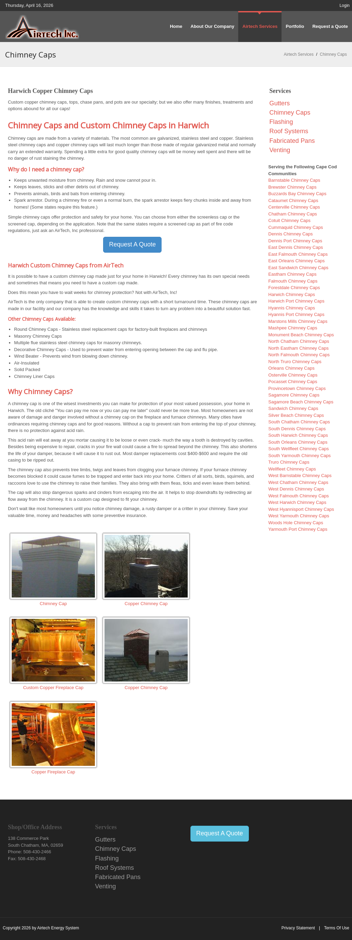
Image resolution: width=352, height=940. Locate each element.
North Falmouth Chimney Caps (299, 354)
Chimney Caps (290, 112)
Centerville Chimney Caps (294, 207)
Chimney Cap (53, 603)
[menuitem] (260, 26)
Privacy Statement (298, 928)
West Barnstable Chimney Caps (300, 475)
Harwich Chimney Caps (291, 294)
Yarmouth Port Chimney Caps (298, 529)
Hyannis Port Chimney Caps (296, 314)
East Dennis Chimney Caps (295, 247)
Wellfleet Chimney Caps (292, 469)
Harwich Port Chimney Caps (296, 301)
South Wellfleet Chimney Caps (298, 448)
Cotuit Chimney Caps (289, 220)
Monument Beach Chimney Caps (301, 334)
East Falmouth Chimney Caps (298, 254)
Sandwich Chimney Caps (293, 408)
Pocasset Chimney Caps (292, 381)
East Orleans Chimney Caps (296, 260)
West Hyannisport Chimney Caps (301, 509)
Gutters (280, 103)
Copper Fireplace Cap (53, 771)
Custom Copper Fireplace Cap (53, 687)
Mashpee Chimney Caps (292, 327)
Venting (280, 150)
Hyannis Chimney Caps (291, 307)
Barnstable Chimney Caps (294, 180)
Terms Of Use (336, 928)
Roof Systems (289, 131)
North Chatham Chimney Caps (298, 341)
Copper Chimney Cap (145, 603)
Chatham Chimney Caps (292, 213)
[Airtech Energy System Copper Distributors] (42, 26)
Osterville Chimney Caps (293, 375)
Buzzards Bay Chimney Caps (297, 193)
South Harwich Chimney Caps (298, 435)
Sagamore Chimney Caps (294, 395)
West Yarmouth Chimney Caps (298, 515)
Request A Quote (132, 244)
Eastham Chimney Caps (292, 274)
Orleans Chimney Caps (291, 368)
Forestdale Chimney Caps (294, 287)
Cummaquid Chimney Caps (295, 227)
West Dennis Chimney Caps (296, 489)
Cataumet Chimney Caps (293, 200)
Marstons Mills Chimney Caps (298, 321)
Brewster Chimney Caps (292, 187)
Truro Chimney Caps (288, 462)
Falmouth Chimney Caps (293, 281)
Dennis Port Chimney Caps (295, 240)
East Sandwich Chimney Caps (298, 267)
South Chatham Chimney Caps (299, 421)
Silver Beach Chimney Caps (296, 415)
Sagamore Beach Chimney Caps (300, 401)
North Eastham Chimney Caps (298, 348)
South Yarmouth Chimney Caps (299, 455)
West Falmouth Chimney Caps (298, 495)
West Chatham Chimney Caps (298, 482)
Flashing (281, 121)
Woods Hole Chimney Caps (295, 522)
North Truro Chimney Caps (295, 361)
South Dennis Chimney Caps (297, 428)
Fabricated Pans (292, 140)
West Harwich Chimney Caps (297, 502)
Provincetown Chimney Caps (297, 388)
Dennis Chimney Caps (290, 233)
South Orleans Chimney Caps (298, 442)
